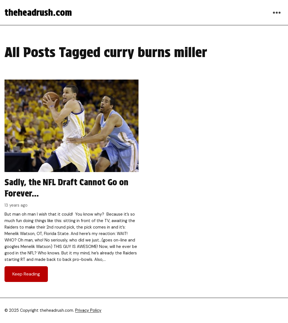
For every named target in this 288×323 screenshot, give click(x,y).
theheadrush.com (38, 12)
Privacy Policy (88, 310)
